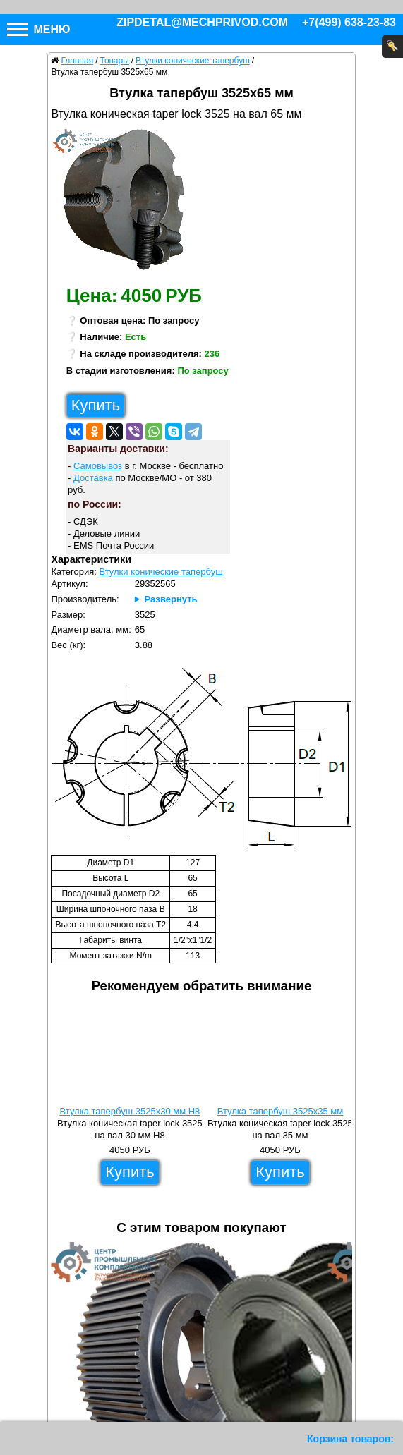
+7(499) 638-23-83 (349, 22)
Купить (96, 405)
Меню (39, 29)
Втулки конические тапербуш (160, 571)
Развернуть (171, 599)
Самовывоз (97, 466)
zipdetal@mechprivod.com (202, 22)
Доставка (93, 478)
